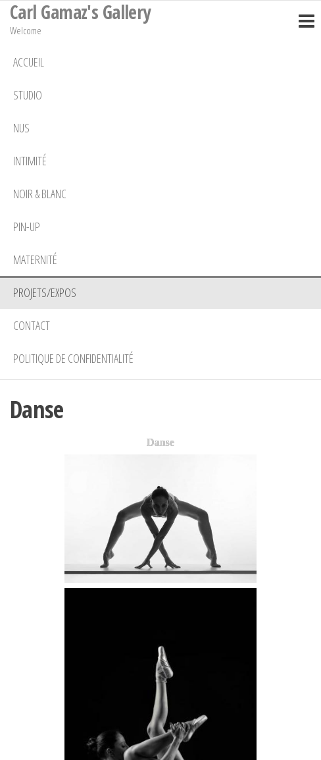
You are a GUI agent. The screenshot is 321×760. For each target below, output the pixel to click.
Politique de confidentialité (73, 358)
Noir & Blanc (39, 194)
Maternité (35, 259)
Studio (27, 95)
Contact (31, 325)
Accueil (28, 62)
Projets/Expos (44, 292)
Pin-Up (26, 226)
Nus (21, 128)
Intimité (30, 161)
